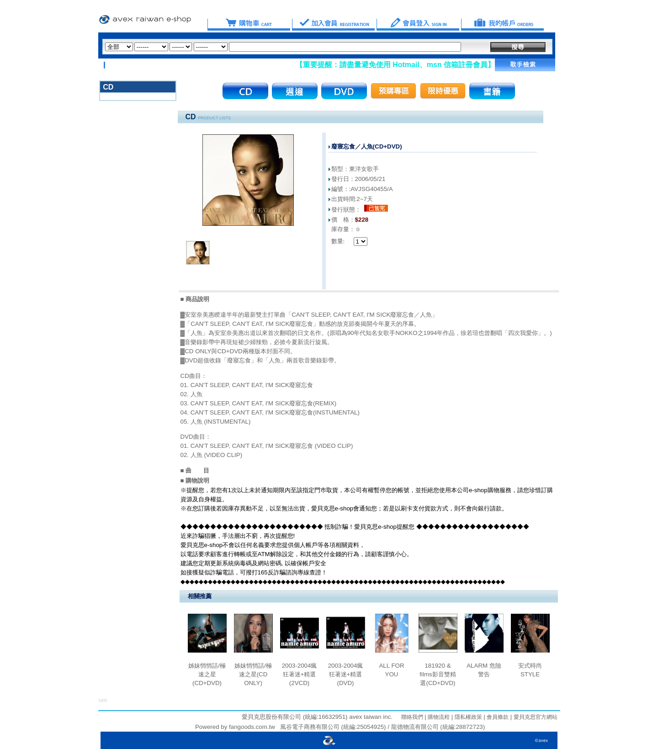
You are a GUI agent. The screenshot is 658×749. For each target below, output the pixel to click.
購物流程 (438, 717)
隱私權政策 (467, 717)
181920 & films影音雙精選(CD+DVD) (437, 674)
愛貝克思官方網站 (535, 717)
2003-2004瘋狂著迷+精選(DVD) (345, 674)
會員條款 (497, 717)
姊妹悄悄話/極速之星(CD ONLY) (253, 674)
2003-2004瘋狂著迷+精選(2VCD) (299, 674)
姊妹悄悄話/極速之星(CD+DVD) (207, 674)
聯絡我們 (412, 717)
